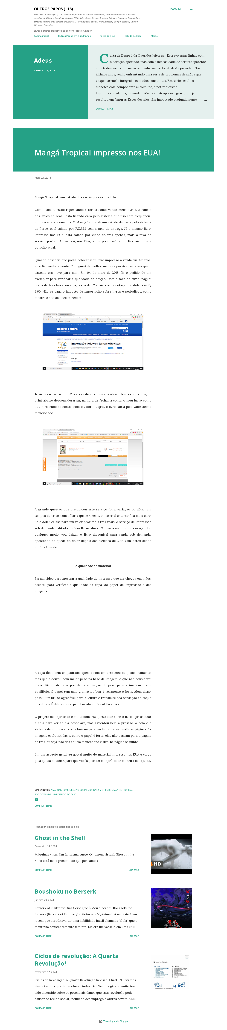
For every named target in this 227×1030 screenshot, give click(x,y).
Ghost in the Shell (60, 838)
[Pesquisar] (176, 9)
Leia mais (134, 869)
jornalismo (96, 789)
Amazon (56, 789)
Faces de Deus (107, 35)
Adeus (43, 60)
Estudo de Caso (133, 35)
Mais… (154, 35)
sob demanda (43, 794)
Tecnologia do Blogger (113, 1021)
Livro (108, 789)
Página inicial (41, 35)
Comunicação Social (75, 789)
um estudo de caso (64, 794)
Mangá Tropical (123, 789)
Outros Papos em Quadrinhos (74, 35)
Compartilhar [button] (104, 108)
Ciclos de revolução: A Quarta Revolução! (77, 959)
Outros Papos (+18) (53, 8)
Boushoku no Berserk (65, 891)
